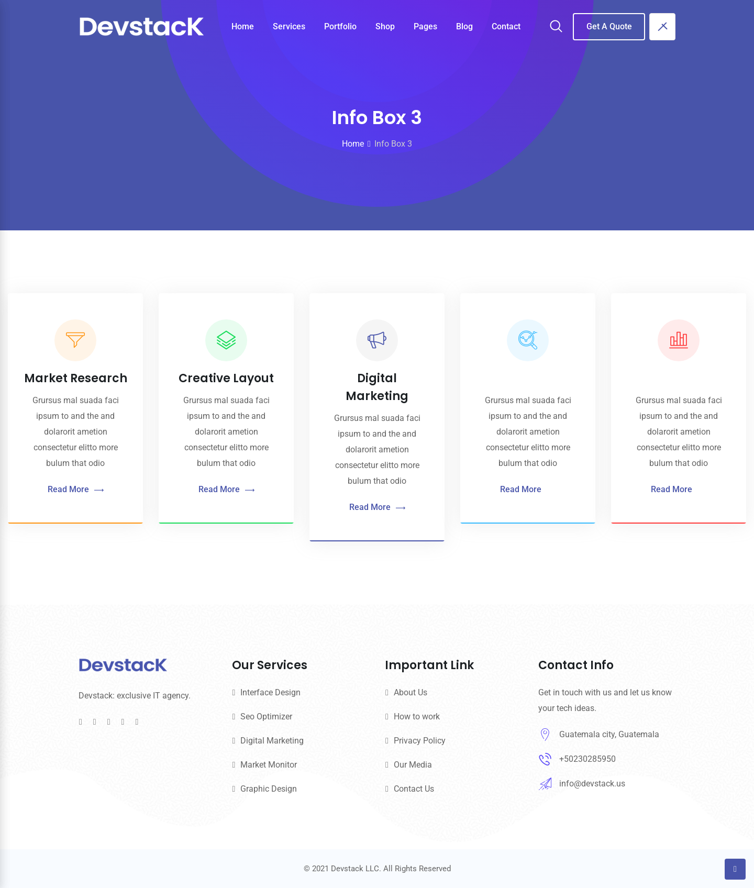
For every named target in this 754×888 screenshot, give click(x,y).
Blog (464, 26)
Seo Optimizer (266, 717)
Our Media (413, 765)
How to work (417, 717)
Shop (385, 26)
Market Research (74, 378)
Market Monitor (268, 765)
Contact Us (414, 789)
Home (242, 26)
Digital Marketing (272, 741)
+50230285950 (587, 759)
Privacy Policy (420, 741)
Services (289, 26)
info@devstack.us (592, 784)
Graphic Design (268, 789)
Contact (506, 26)
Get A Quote (609, 26)
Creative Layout (223, 378)
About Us (410, 692)
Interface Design (270, 692)
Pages (425, 26)
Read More (75, 489)
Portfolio (340, 26)
